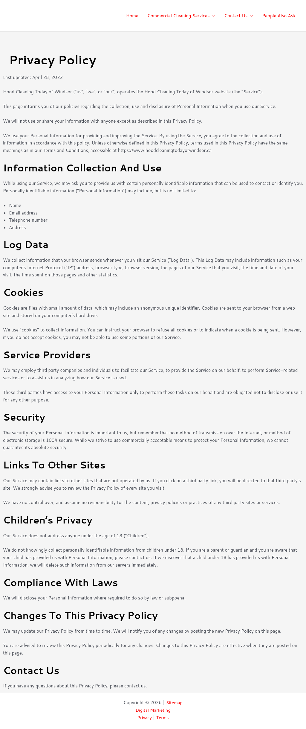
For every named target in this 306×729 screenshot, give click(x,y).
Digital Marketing (153, 710)
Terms (162, 717)
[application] (212, 15)
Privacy (144, 717)
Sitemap (174, 702)
